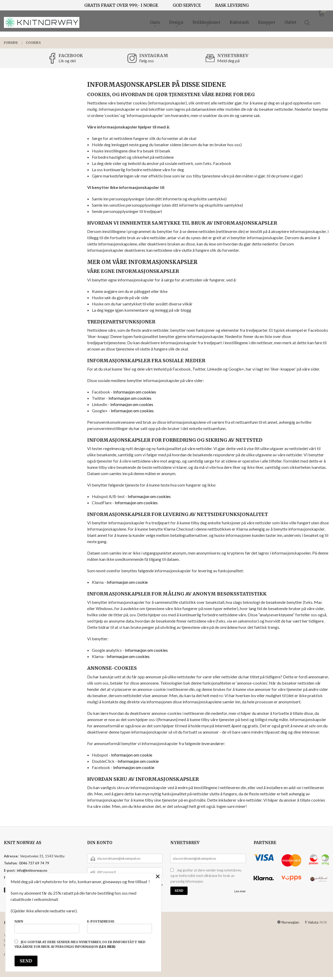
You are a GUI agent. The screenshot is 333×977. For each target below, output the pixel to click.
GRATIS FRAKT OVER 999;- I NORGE (121, 5)
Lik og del (67, 60)
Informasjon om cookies (134, 391)
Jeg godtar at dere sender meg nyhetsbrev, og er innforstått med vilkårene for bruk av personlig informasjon (206, 875)
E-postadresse (119, 926)
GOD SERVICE (187, 5)
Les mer (240, 891)
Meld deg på (228, 60)
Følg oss (146, 60)
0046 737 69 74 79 (34, 863)
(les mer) (107, 947)
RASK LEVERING (232, 5)
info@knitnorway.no (32, 870)
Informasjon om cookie (127, 582)
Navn (47, 926)
